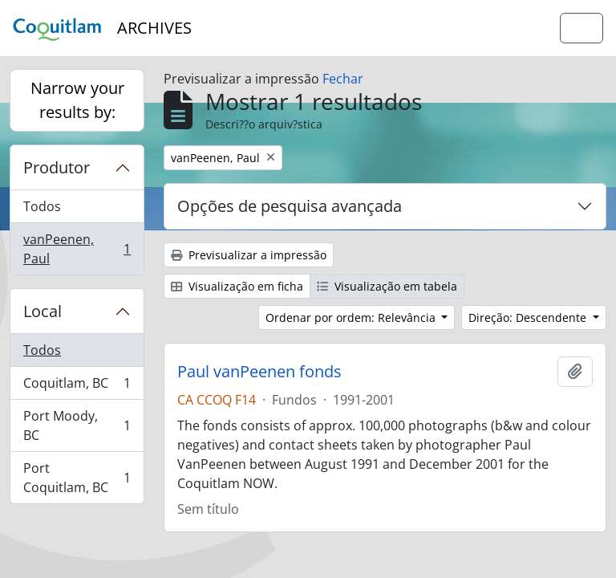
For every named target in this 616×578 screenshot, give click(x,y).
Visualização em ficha (237, 286)
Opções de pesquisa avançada (289, 206)
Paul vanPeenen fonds (259, 371)
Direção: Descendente (529, 317)
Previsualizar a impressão (248, 255)
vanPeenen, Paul (76, 248)
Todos (42, 206)
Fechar (342, 79)
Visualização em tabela (387, 286)
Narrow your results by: (77, 100)
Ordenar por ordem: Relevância (352, 317)
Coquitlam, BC (76, 386)
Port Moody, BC (76, 425)
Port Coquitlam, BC (76, 477)
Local (42, 311)
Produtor (56, 167)
